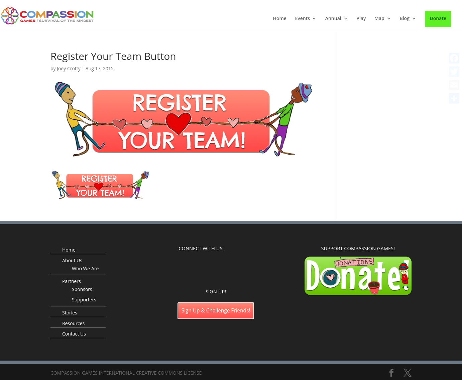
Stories (69, 312)
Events (302, 18)
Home (279, 18)
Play (361, 18)
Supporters (84, 299)
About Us (72, 260)
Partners (71, 281)
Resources (73, 323)
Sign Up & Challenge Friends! (216, 310)
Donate (438, 18)
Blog (404, 18)
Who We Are (85, 268)
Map (379, 18)
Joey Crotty (69, 68)
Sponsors (82, 289)
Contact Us (74, 333)
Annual (333, 18)
